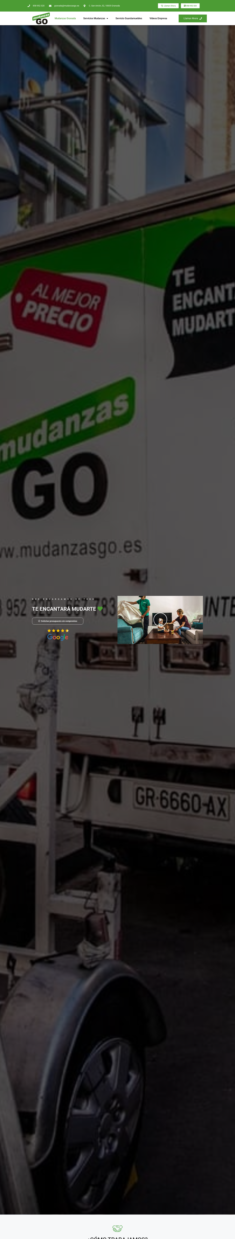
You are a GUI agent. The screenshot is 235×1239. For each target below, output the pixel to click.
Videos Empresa (158, 18)
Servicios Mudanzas (95, 18)
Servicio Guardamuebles (129, 18)
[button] (160, 619)
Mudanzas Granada (65, 18)
